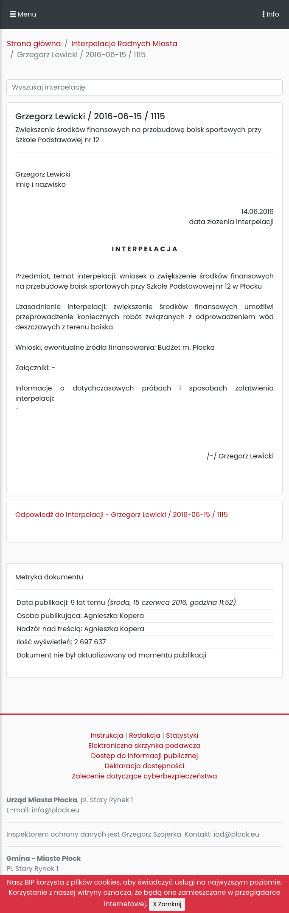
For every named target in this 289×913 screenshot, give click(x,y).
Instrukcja (107, 735)
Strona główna (34, 44)
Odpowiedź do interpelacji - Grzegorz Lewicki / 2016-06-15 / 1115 (121, 515)
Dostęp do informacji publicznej (144, 756)
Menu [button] (23, 14)
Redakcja (144, 735)
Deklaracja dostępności (144, 766)
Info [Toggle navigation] (270, 14)
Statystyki (182, 735)
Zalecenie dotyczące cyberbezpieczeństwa (144, 776)
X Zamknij (167, 904)
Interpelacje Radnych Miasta (124, 44)
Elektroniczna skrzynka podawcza (144, 745)
